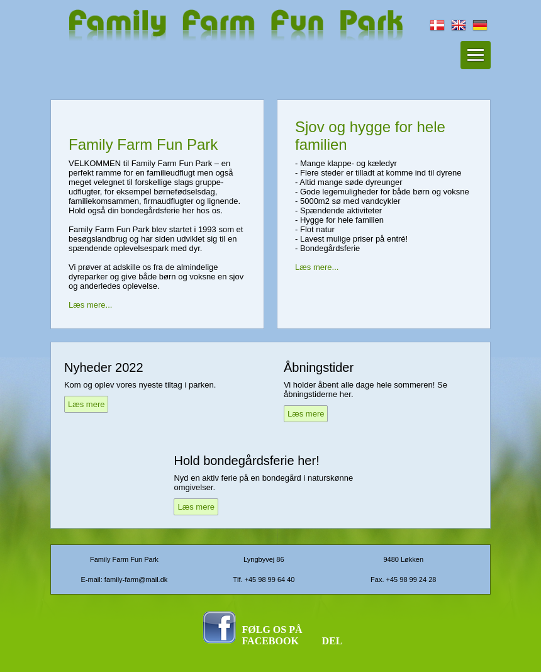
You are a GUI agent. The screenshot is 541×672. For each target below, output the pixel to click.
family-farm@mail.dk (135, 579)
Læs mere (86, 404)
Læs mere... (90, 305)
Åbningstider (319, 367)
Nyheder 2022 (103, 367)
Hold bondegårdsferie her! (246, 461)
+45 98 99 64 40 (270, 579)
